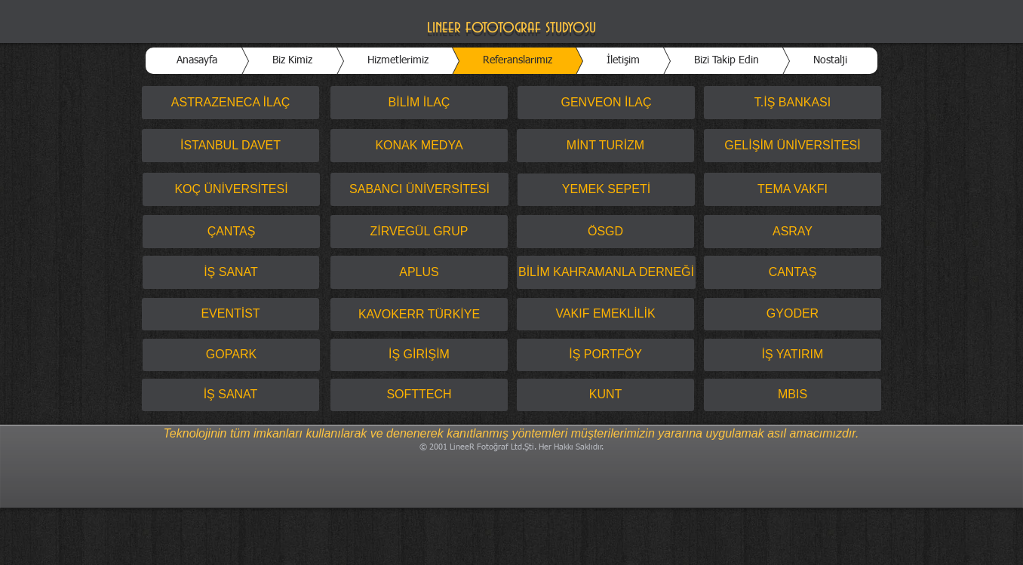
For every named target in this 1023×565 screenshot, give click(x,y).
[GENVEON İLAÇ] (606, 102)
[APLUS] (419, 272)
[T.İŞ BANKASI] (792, 102)
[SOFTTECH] (419, 395)
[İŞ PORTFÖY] (605, 355)
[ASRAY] (792, 231)
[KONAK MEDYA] (419, 145)
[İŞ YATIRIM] (792, 355)
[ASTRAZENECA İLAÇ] (230, 102)
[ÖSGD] (605, 231)
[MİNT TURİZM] (605, 145)
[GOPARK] (231, 355)
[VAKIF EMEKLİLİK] (605, 314)
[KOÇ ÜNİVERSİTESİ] (231, 189)
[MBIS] (792, 395)
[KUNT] (605, 395)
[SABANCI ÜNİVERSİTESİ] (419, 189)
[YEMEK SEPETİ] (606, 189)
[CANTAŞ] (792, 272)
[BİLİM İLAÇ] (419, 102)
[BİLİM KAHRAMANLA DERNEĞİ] (606, 272)
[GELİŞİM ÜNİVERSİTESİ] (792, 145)
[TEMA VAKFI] (792, 189)
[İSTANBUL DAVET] (230, 145)
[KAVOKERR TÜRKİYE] (419, 314)
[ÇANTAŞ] (231, 231)
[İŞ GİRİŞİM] (419, 355)
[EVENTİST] (230, 314)
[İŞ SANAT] (231, 272)
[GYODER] (792, 314)
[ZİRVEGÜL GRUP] (419, 231)
